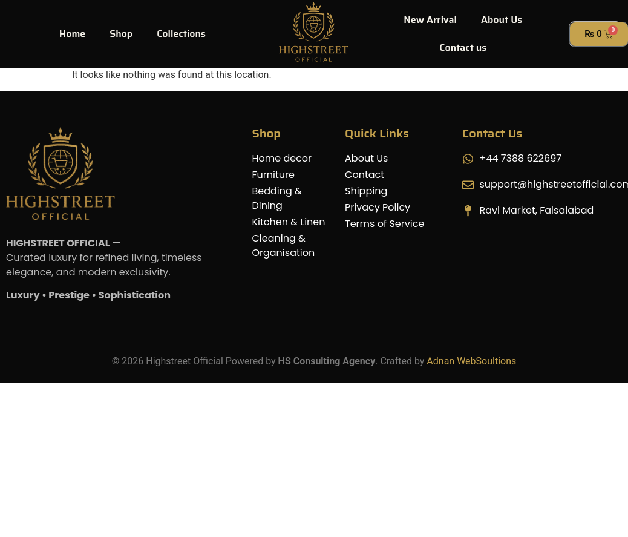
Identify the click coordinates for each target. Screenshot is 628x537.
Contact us (462, 47)
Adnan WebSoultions (471, 361)
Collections (181, 33)
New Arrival (430, 19)
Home (72, 33)
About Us (501, 19)
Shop (121, 33)
